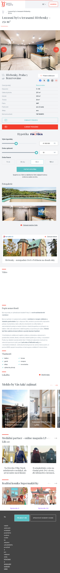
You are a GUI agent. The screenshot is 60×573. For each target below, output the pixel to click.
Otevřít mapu (44, 375)
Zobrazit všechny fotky (29, 225)
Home (4, 11)
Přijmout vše (22, 518)
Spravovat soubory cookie (43, 518)
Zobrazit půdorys (31, 120)
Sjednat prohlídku (31, 127)
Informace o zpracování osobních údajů (7, 564)
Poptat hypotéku (30, 169)
